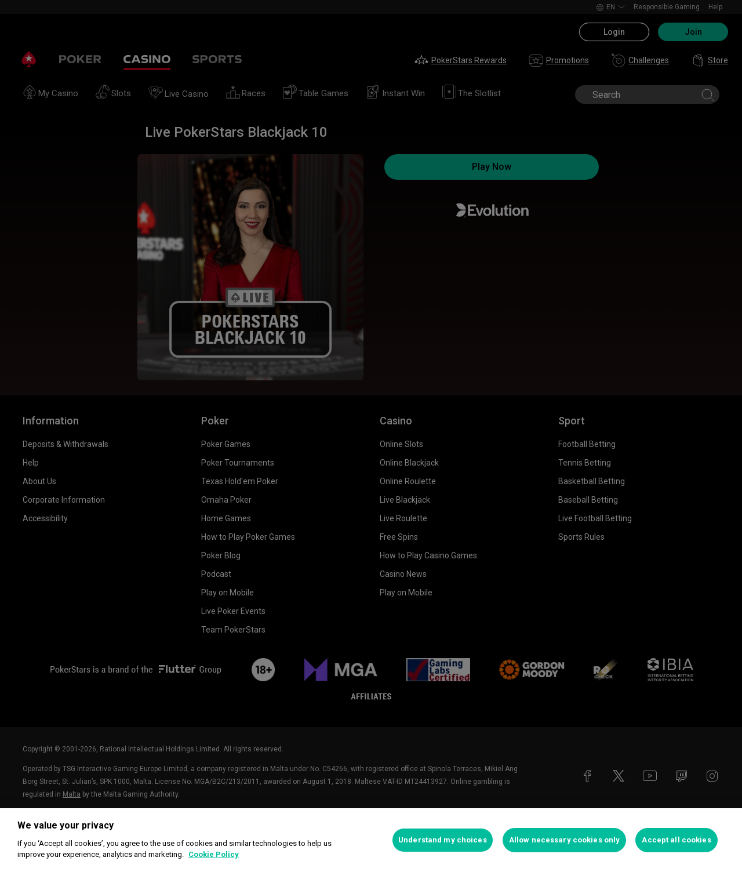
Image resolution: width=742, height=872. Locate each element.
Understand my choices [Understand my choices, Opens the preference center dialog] (442, 839)
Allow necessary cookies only (564, 839)
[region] (371, 840)
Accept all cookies (676, 839)
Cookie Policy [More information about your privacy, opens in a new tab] (213, 854)
